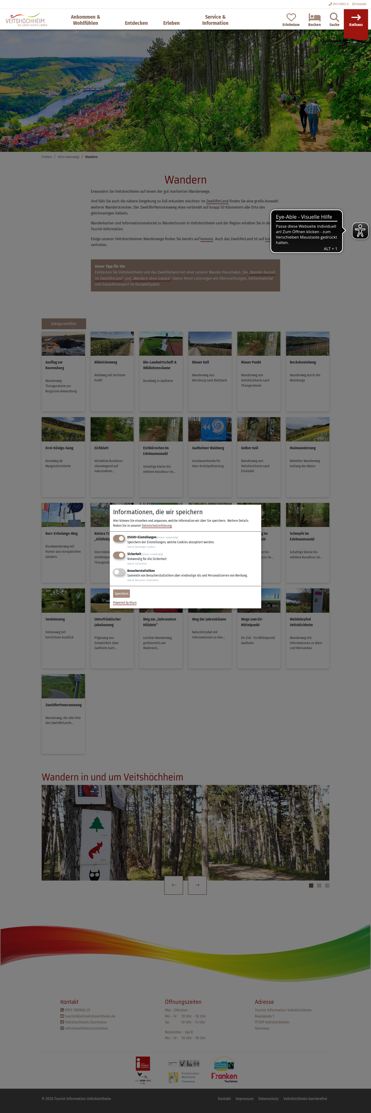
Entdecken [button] (136, 23)
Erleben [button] (171, 23)
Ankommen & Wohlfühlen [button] (85, 20)
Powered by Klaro (125, 602)
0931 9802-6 (341, 4)
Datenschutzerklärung (157, 526)
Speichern (121, 594)
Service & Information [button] (215, 20)
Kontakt (359, 4)
